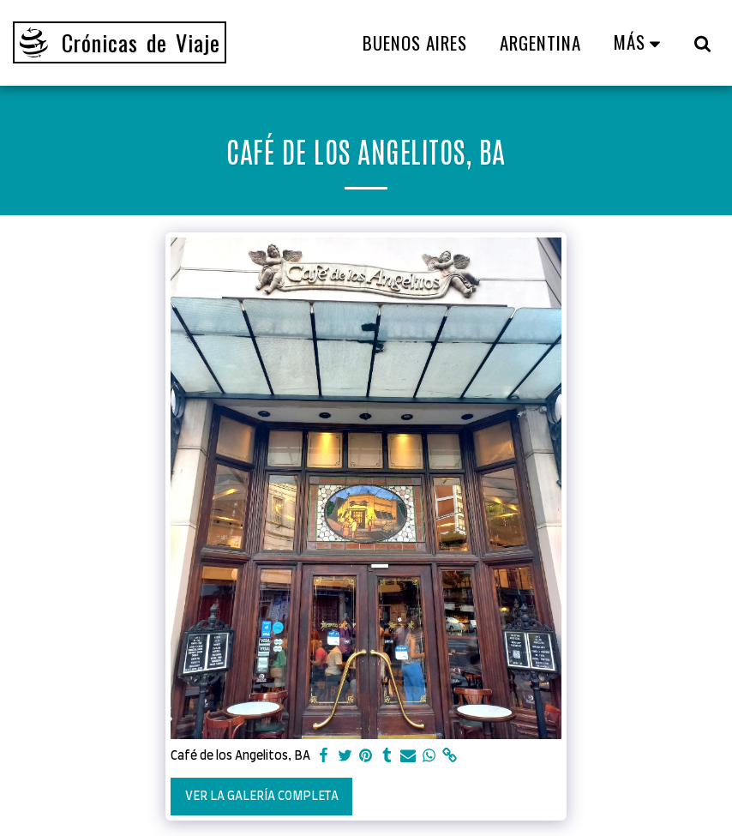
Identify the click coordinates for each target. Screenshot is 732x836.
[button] (702, 42)
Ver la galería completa (262, 797)
